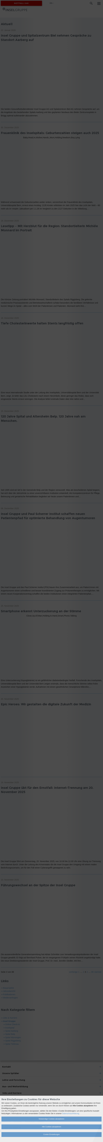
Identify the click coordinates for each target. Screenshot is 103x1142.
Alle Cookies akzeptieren (51, 1127)
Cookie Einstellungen (51, 1134)
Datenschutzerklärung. (71, 1114)
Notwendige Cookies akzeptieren (51, 1119)
